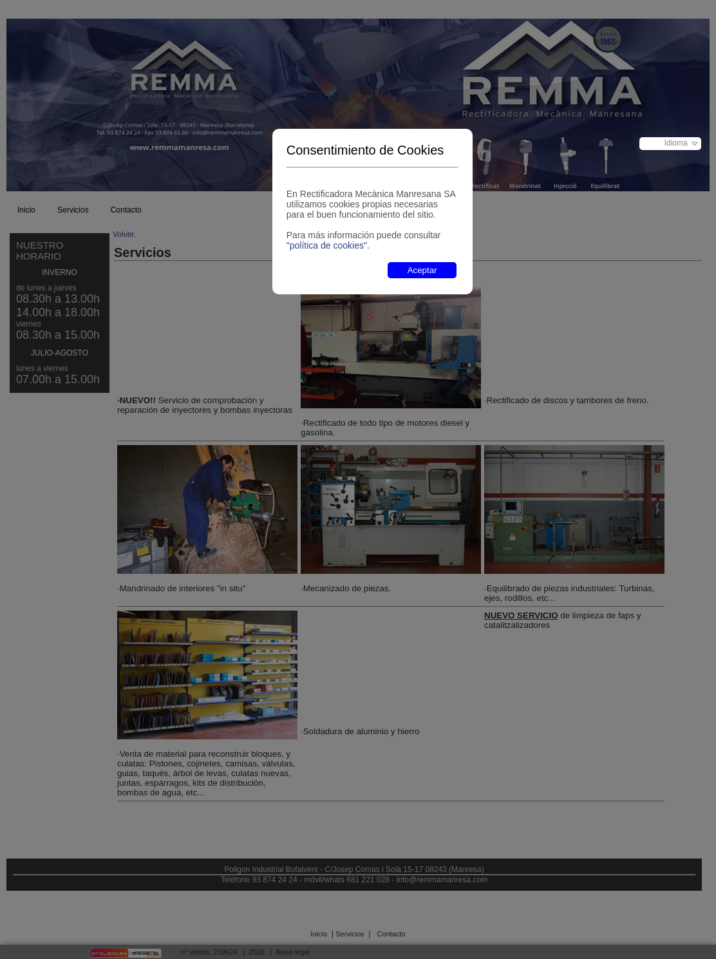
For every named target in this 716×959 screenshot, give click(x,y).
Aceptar (422, 270)
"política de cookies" (327, 245)
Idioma (676, 142)
